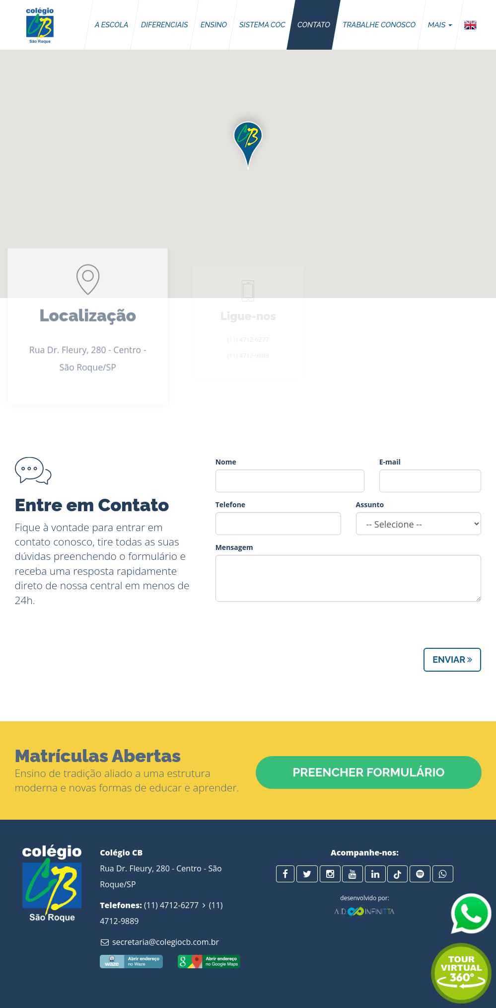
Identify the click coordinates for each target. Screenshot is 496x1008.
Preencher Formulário (368, 772)
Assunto (370, 504)
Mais (440, 24)
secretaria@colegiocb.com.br (159, 941)
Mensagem (234, 547)
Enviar (452, 659)
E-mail (390, 461)
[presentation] (290, 628)
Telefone (230, 504)
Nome (225, 461)
